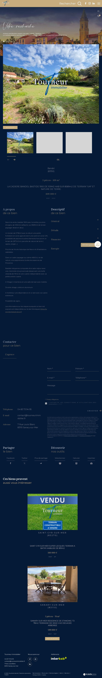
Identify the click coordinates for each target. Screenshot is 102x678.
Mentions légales (53, 673)
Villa (44, 33)
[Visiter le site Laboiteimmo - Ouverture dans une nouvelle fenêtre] (89, 674)
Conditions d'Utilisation (85, 435)
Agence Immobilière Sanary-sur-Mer (16, 33)
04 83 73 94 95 (25, 409)
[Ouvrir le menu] (99, 3)
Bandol (38, 33)
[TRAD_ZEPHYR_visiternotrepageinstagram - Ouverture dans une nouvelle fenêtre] (89, 4)
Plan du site (45, 673)
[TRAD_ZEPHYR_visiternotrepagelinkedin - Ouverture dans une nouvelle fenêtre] (93, 4)
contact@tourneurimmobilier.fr (15, 661)
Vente (32, 33)
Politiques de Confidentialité (70, 435)
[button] (14, 159)
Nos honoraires (36, 673)
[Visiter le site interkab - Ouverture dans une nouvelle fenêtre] (59, 658)
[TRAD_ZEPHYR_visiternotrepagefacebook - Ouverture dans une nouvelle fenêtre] (85, 4)
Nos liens (67, 673)
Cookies (44, 675)
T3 (48, 33)
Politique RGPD (36, 675)
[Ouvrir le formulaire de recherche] (70, 3)
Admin (61, 673)
